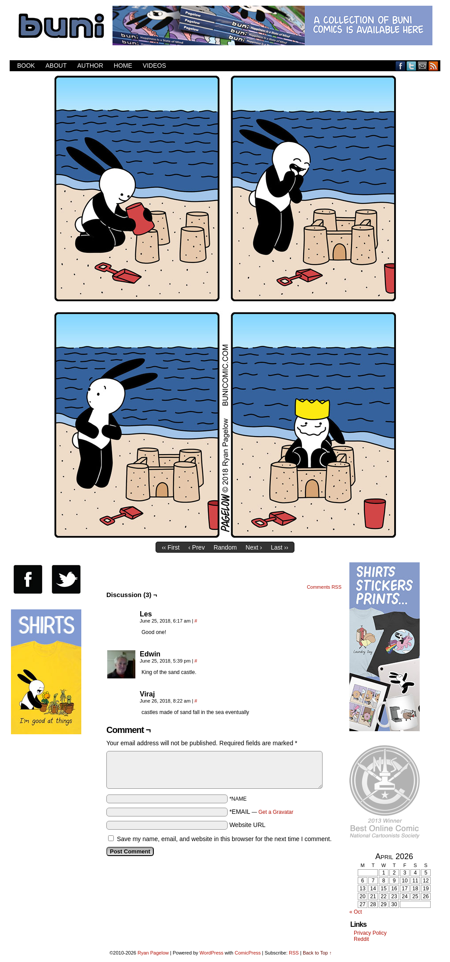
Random (225, 547)
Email (422, 65)
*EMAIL (261, 811)
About (55, 65)
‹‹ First (170, 547)
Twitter (411, 65)
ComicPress (248, 952)
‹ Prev (197, 547)
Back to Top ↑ (317, 952)
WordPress (211, 952)
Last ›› (279, 547)
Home (123, 65)
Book (26, 65)
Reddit (361, 939)
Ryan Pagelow (153, 952)
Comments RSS (324, 587)
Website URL (247, 824)
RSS (433, 65)
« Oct (355, 912)
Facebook (400, 65)
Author (90, 65)
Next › (254, 547)
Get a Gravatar (275, 812)
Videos (154, 65)
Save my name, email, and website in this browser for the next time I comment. (224, 838)
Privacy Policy (370, 933)
